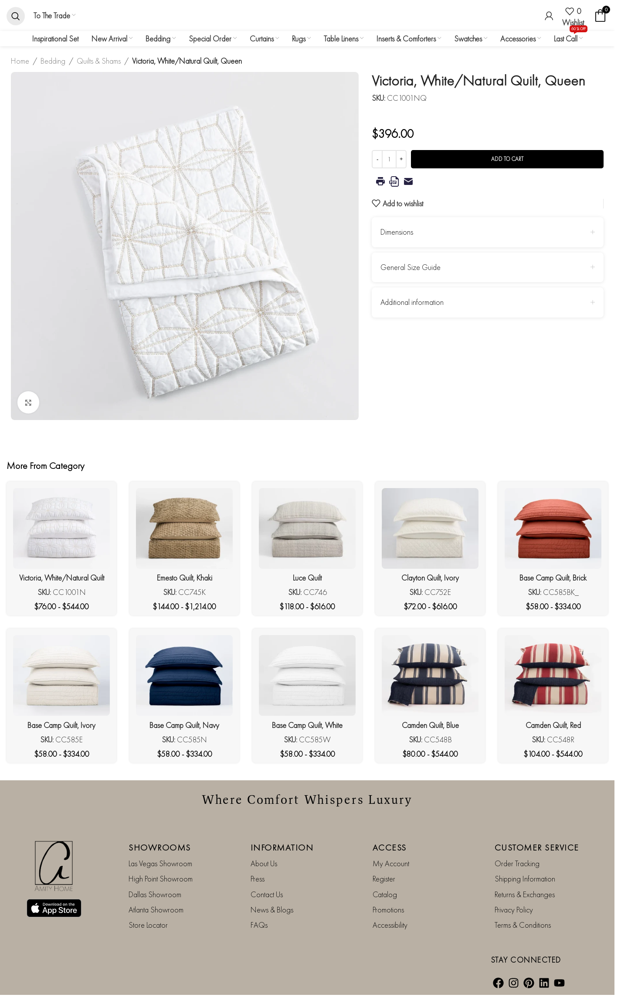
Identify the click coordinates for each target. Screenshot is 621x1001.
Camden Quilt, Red (553, 725)
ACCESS (390, 847)
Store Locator (148, 925)
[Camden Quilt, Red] (553, 675)
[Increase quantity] (401, 159)
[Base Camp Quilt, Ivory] (61, 675)
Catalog (385, 894)
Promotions (388, 910)
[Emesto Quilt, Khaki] (184, 528)
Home (20, 61)
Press (258, 879)
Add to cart (507, 159)
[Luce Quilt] (307, 528)
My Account (391, 863)
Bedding (53, 61)
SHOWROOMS (160, 847)
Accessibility (390, 925)
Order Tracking (517, 863)
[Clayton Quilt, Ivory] (430, 528)
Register (384, 879)
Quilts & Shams (99, 61)
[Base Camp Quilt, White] (307, 675)
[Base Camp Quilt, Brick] (553, 528)
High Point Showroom (161, 879)
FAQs (259, 925)
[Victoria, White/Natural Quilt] (61, 528)
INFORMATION (282, 847)
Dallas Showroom (155, 894)
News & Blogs (272, 910)
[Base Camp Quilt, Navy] (184, 675)
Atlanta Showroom (156, 910)
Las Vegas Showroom (160, 863)
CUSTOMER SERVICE (537, 847)
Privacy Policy (514, 910)
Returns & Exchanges (525, 894)
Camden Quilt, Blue (430, 725)
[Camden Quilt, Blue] (430, 675)
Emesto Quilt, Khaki (184, 578)
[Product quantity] (389, 159)
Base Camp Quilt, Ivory (61, 725)
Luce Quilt (307, 578)
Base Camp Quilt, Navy (184, 725)
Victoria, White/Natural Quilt (61, 578)
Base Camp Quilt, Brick (553, 578)
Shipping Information (525, 879)
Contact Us (267, 894)
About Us (264, 863)
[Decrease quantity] (377, 159)
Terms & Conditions (523, 925)
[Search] (15, 15)
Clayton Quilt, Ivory (430, 578)
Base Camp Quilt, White (307, 725)
